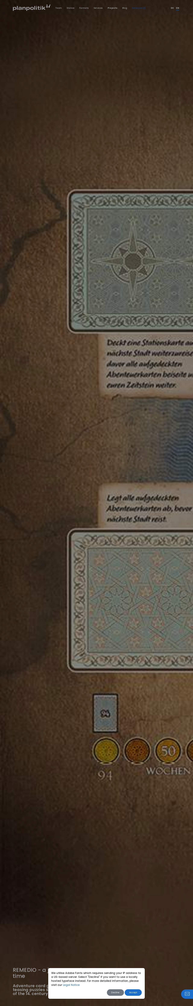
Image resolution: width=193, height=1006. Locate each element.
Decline (115, 992)
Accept (133, 992)
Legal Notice (71, 985)
